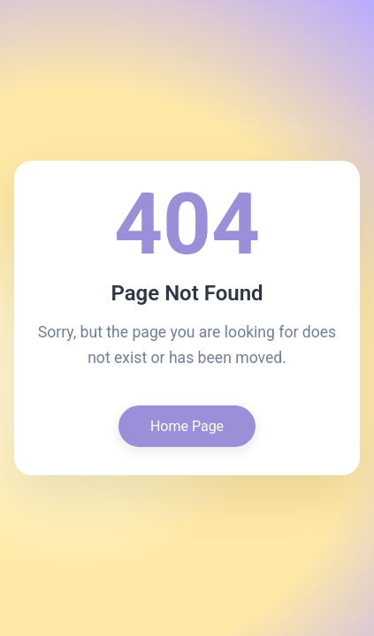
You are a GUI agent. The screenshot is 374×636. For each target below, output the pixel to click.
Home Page (187, 426)
